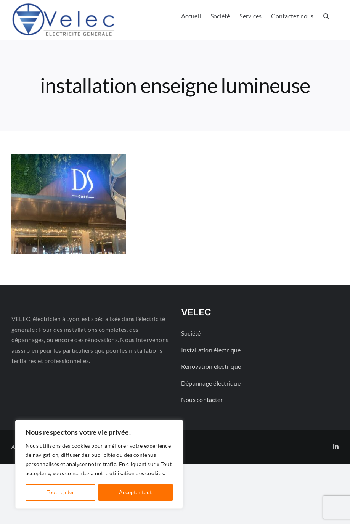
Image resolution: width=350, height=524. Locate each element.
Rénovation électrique (211, 366)
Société (191, 333)
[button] (326, 16)
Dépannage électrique (211, 383)
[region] (99, 464)
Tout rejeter (60, 492)
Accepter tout (135, 492)
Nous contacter (202, 399)
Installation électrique (211, 350)
